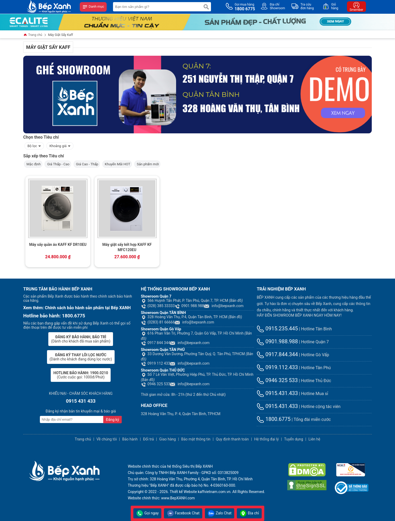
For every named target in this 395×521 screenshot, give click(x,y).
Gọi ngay (147, 513)
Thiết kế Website (183, 492)
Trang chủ (32, 35)
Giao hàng (167, 439)
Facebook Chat (183, 513)
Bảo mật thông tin (195, 439)
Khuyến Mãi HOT (117, 164)
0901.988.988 (189, 306)
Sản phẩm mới (147, 164)
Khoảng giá (59, 145)
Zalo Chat (220, 513)
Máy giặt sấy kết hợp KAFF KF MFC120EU (127, 247)
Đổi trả (148, 439)
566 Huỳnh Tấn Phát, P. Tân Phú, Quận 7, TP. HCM (192, 300)
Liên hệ (314, 439)
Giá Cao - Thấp (86, 164)
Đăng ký (112, 419)
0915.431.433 (277, 393)
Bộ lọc (34, 145)
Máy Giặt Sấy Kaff (60, 35)
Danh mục (93, 7)
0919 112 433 (155, 363)
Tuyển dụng (293, 439)
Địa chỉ (249, 513)
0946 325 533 (155, 384)
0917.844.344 (277, 354)
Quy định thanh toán (232, 439)
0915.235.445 (277, 328)
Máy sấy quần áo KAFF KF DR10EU (57, 244)
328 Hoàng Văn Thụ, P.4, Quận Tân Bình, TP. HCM (191, 317)
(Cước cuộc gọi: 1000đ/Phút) (80, 375)
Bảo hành (130, 439)
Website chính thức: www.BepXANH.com (161, 498)
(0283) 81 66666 (158, 322)
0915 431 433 (81, 401)
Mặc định (33, 164)
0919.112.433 (277, 367)
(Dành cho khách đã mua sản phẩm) (80, 339)
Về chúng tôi (106, 439)
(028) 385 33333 (158, 306)
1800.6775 (273, 419)
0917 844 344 (155, 343)
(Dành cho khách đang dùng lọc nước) (81, 357)
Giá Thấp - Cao (57, 164)
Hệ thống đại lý (266, 439)
